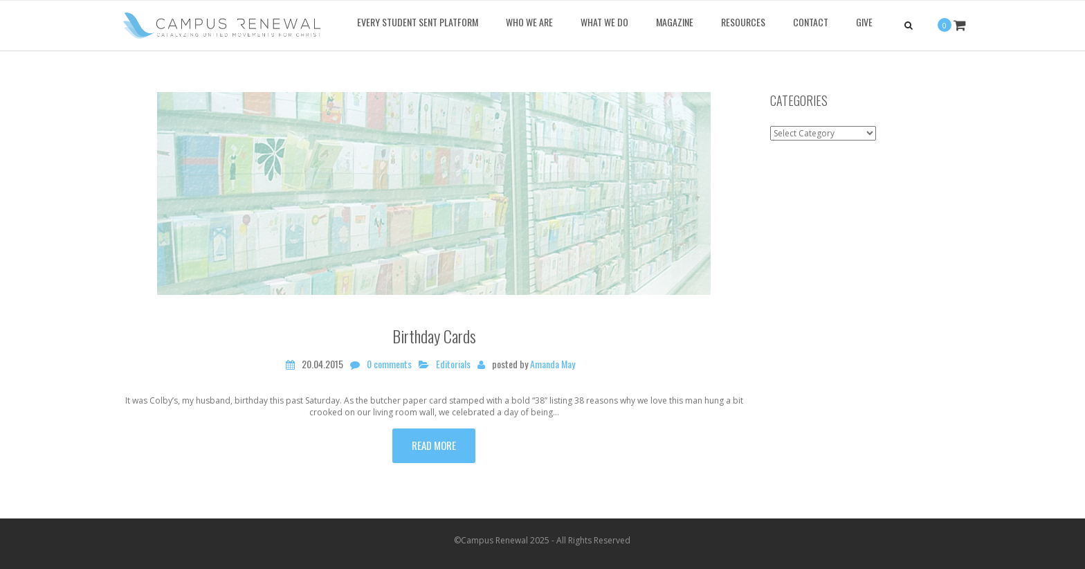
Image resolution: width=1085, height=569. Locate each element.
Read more (434, 445)
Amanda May (552, 364)
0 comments (389, 364)
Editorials (453, 364)
